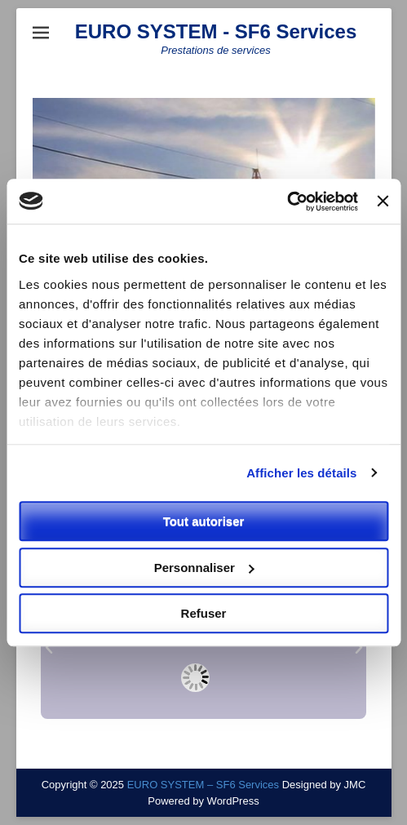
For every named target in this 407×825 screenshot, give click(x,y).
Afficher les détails (301, 473)
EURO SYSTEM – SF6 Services (203, 784)
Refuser (204, 613)
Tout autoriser (204, 521)
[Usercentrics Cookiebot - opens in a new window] (286, 201)
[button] (49, 648)
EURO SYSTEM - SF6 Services (215, 31)
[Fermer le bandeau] (382, 201)
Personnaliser (204, 567)
